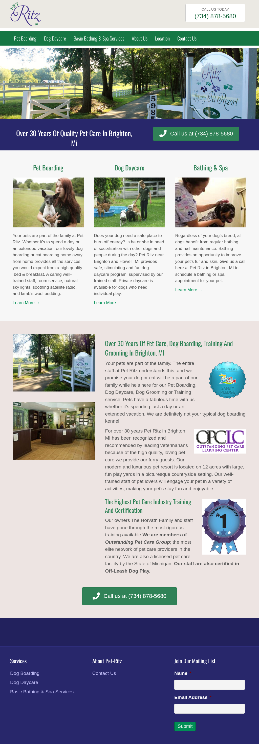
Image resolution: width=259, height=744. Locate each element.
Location (162, 38)
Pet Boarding (25, 38)
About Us (139, 38)
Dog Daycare (55, 38)
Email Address (192, 697)
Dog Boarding (24, 673)
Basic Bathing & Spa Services (99, 38)
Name (182, 673)
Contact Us (187, 38)
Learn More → (26, 302)
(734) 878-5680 (215, 16)
